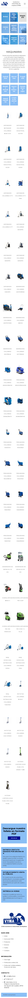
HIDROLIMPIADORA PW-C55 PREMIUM (8, 629)
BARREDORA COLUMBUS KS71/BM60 (20, 351)
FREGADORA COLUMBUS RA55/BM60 (20, 507)
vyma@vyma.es (10, 976)
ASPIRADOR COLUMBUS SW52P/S (20, 258)
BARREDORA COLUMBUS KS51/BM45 (7, 351)
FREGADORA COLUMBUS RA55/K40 (8, 538)
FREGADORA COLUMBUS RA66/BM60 (20, 538)
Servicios (6, 944)
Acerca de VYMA (9, 939)
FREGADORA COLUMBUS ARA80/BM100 (20, 413)
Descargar (14, 838)
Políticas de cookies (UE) (11, 962)
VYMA (5, 936)
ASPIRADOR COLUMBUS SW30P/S (20, 227)
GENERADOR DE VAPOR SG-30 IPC (7, 569)
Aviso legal (7, 959)
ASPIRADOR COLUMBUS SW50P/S (7, 258)
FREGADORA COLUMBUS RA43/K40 (20, 476)
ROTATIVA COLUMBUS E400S (20, 733)
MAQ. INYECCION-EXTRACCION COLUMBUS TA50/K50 (7, 699)
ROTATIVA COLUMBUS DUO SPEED (7, 733)
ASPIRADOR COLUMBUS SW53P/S (7, 289)
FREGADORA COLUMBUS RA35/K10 (8, 445)
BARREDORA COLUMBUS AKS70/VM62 (7, 320)
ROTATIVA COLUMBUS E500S (7, 764)
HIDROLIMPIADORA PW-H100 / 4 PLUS (21, 629)
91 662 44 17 (9, 979)
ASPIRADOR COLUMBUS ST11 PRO (20, 195)
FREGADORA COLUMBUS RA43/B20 (20, 445)
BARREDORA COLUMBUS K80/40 (20, 320)
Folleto (6, 947)
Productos (7, 942)
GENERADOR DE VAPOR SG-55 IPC (20, 569)
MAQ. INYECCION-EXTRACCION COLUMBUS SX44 (20, 663)
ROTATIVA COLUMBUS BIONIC (20, 696)
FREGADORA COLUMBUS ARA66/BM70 (7, 413)
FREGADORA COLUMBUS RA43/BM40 (8, 476)
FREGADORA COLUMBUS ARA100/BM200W (20, 382)
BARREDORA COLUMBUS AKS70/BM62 (20, 289)
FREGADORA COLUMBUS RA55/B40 (8, 507)
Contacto (6, 950)
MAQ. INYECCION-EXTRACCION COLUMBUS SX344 (7, 663)
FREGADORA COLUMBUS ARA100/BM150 (7, 382)
